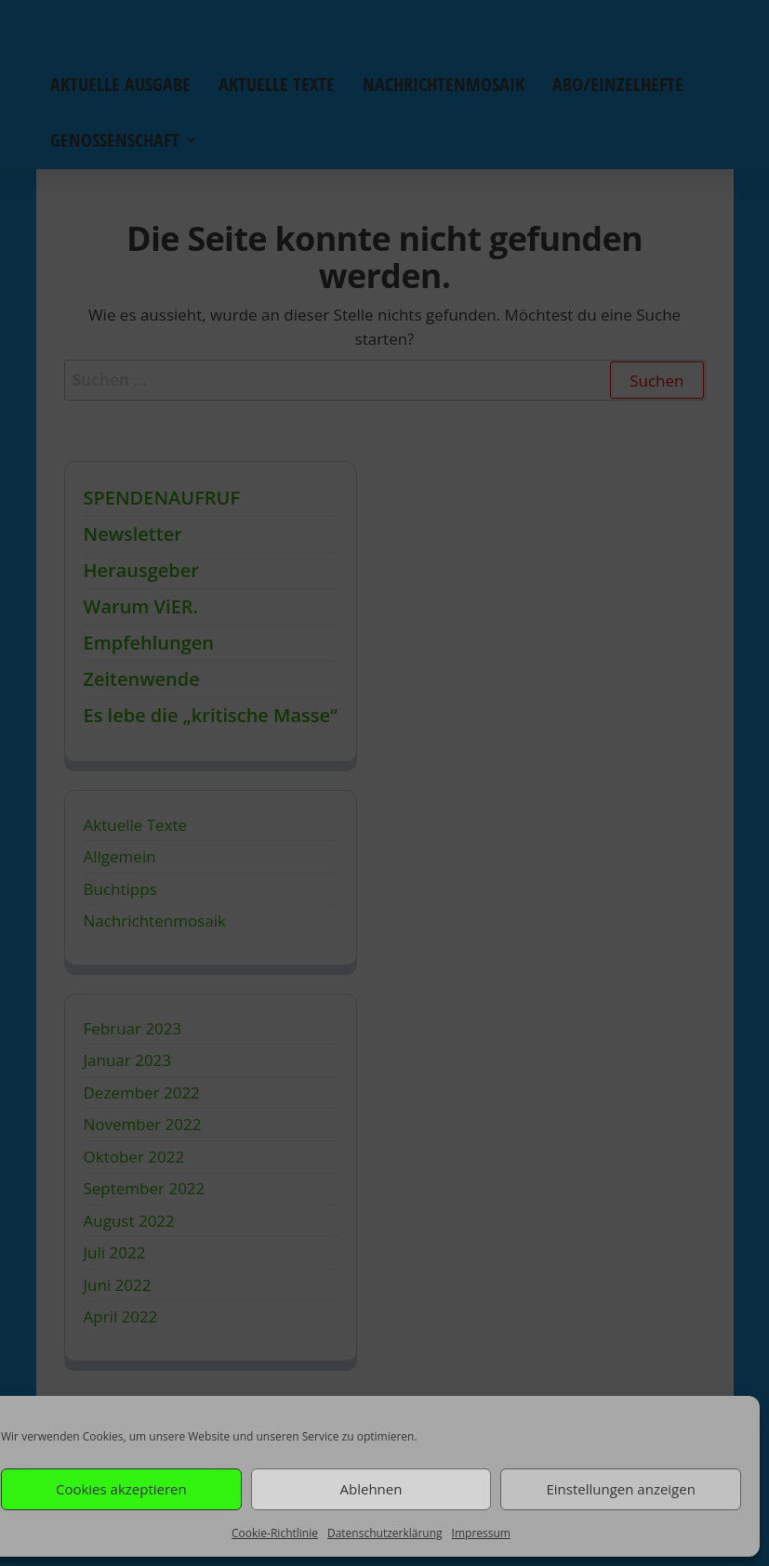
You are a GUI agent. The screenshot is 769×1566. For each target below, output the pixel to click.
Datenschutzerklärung (385, 1533)
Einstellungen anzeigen (620, 1489)
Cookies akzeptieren (121, 1489)
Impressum (481, 1533)
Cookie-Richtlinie (275, 1533)
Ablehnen (371, 1489)
